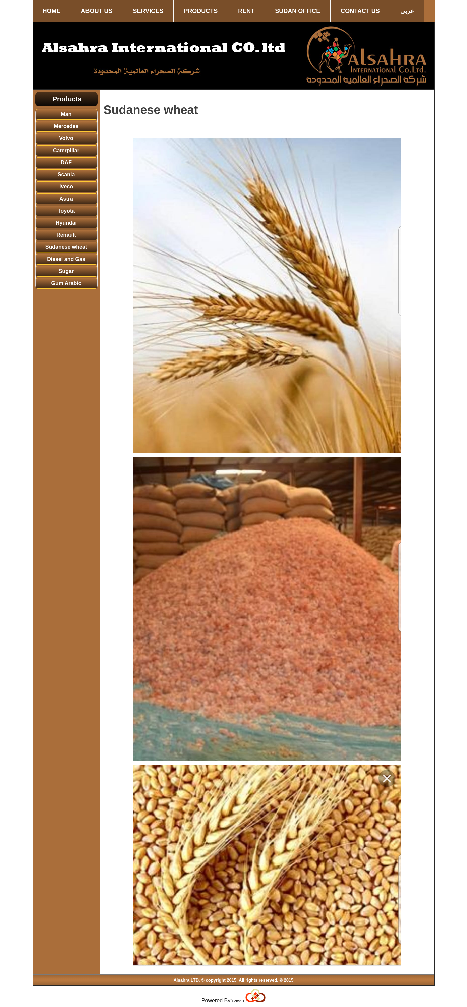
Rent (246, 11)
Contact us (360, 11)
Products (201, 11)
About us (97, 11)
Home (52, 11)
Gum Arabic (66, 283)
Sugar (66, 271)
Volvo (66, 138)
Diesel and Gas (66, 259)
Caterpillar (66, 150)
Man (66, 114)
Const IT (238, 1001)
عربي (407, 11)
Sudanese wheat (66, 247)
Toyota (66, 211)
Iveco (66, 186)
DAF (66, 162)
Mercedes (66, 126)
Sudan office (297, 11)
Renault (66, 235)
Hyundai (66, 223)
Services (148, 11)
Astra (66, 199)
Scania (66, 174)
